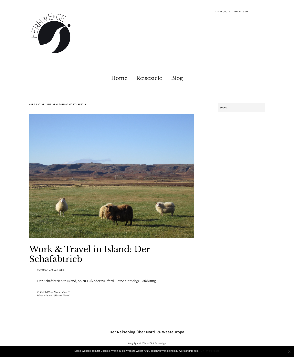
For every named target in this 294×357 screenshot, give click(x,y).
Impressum (241, 11)
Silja (61, 269)
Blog (177, 78)
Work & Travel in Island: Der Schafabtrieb (89, 254)
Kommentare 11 (61, 292)
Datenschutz (222, 11)
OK (202, 350)
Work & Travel (61, 295)
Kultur (48, 295)
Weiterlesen (212, 350)
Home (119, 78)
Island (40, 295)
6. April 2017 (43, 292)
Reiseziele (149, 78)
